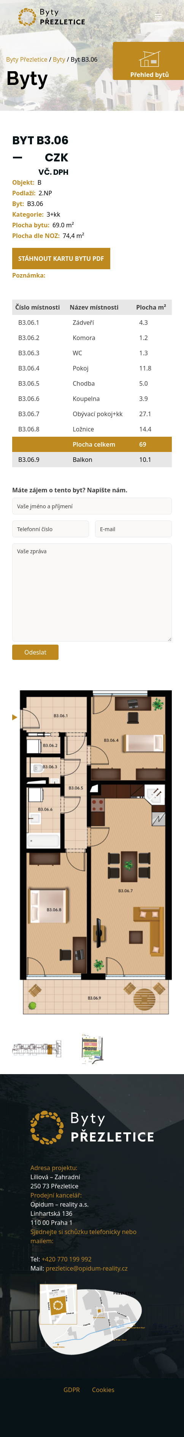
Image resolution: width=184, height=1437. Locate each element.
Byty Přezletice (27, 59)
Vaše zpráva (92, 592)
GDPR (71, 1390)
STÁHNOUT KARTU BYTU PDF (61, 258)
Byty (59, 59)
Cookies (103, 1390)
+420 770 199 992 (66, 1259)
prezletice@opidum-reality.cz (86, 1268)
